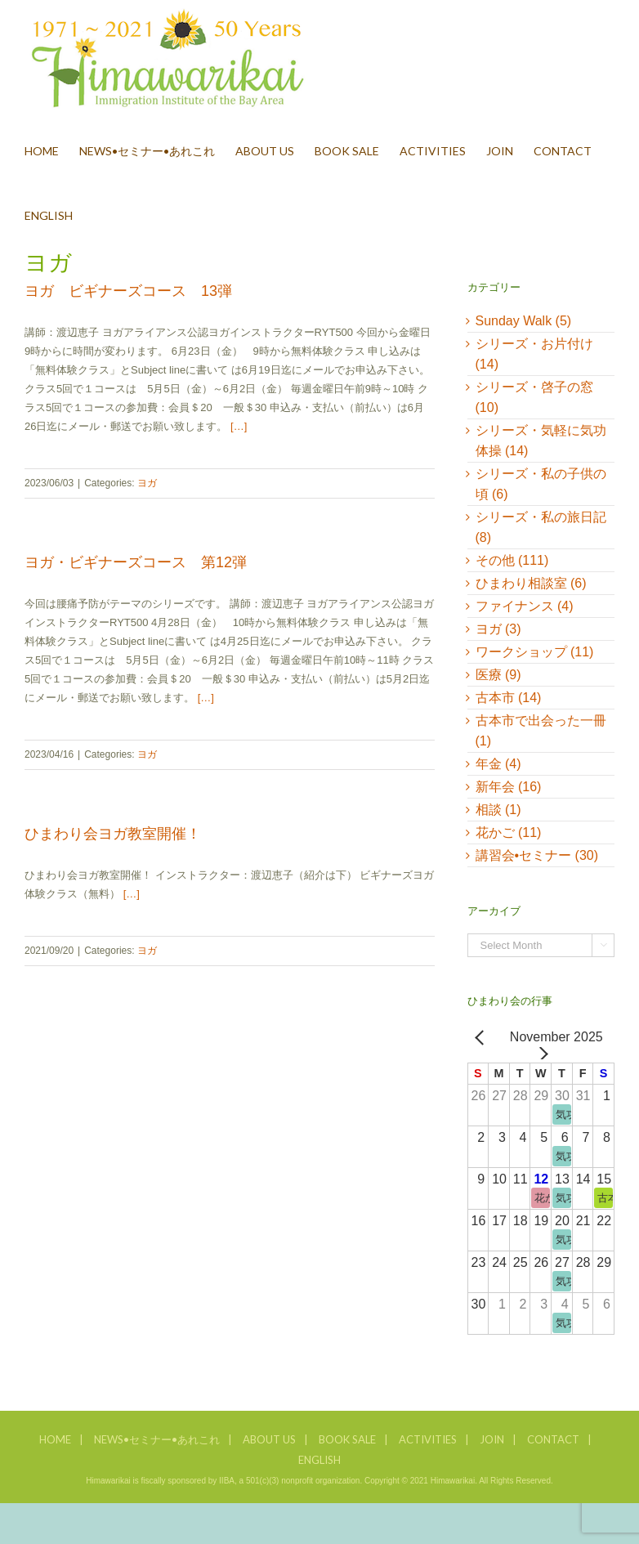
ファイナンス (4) (525, 606)
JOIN (492, 1439)
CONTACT (553, 1439)
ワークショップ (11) (535, 652)
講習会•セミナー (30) (537, 855)
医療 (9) (498, 675)
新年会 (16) (509, 787)
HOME (55, 1439)
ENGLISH (319, 1459)
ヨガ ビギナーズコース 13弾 (128, 291)
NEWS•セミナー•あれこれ (157, 1439)
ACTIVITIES (428, 1439)
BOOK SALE (347, 1439)
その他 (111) (512, 560)
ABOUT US (269, 1439)
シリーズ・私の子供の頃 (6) (541, 484)
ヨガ (147, 483)
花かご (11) (509, 832)
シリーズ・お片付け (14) (534, 354)
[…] (238, 426)
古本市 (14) (509, 698)
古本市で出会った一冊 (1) (541, 731)
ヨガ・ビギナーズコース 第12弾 (136, 562)
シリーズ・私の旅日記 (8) (541, 527)
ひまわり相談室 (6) (531, 583)
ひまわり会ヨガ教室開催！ (113, 834)
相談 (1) (498, 810)
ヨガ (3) (498, 629)
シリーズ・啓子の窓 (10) (534, 397)
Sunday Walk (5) (524, 321)
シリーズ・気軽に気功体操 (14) (541, 440)
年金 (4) (498, 764)
